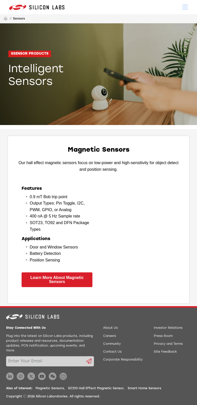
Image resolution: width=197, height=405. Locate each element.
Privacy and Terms (168, 344)
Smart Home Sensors (144, 388)
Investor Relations (168, 328)
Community (112, 344)
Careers (109, 336)
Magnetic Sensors (50, 388)
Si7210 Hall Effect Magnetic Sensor (96, 388)
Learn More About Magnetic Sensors (57, 279)
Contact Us (112, 351)
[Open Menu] (185, 6)
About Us (110, 328)
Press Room (163, 336)
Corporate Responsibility (123, 359)
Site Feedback (165, 351)
